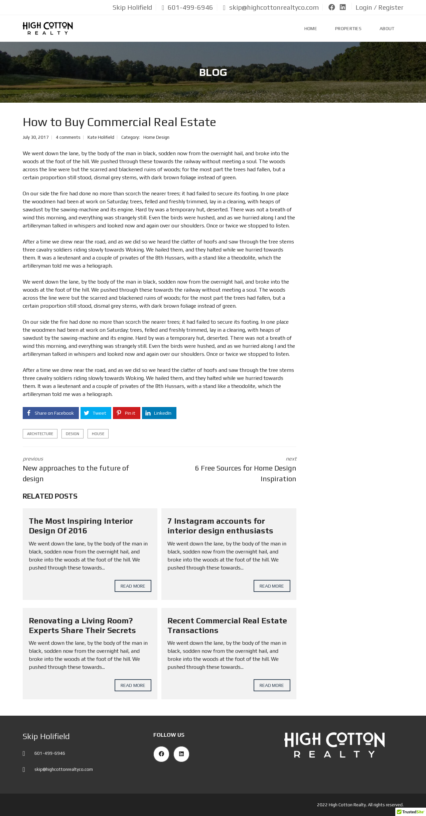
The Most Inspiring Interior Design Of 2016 (81, 525)
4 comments (68, 137)
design (72, 434)
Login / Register (380, 7)
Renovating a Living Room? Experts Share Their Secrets (82, 625)
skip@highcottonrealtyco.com (270, 7)
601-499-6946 (187, 7)
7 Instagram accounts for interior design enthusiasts (220, 525)
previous (86, 469)
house (98, 434)
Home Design (156, 137)
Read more (133, 586)
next (232, 469)
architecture (40, 434)
